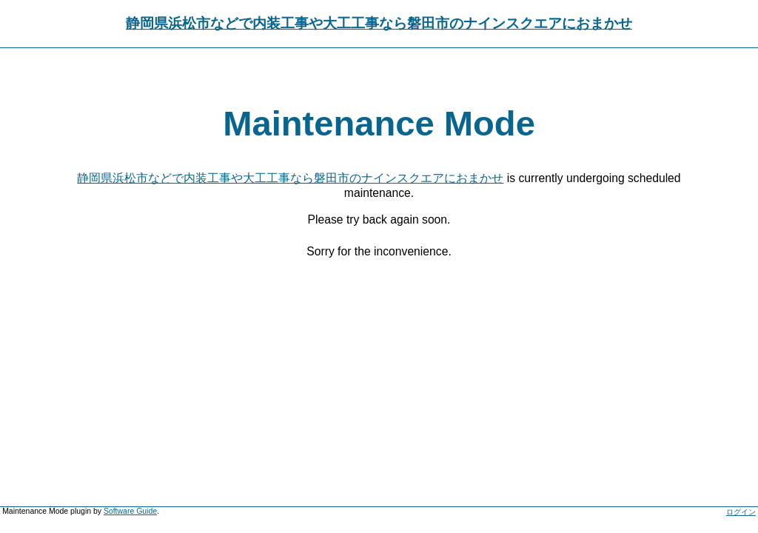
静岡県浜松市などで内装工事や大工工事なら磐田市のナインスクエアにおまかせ (379, 23)
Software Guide (130, 511)
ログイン (741, 512)
